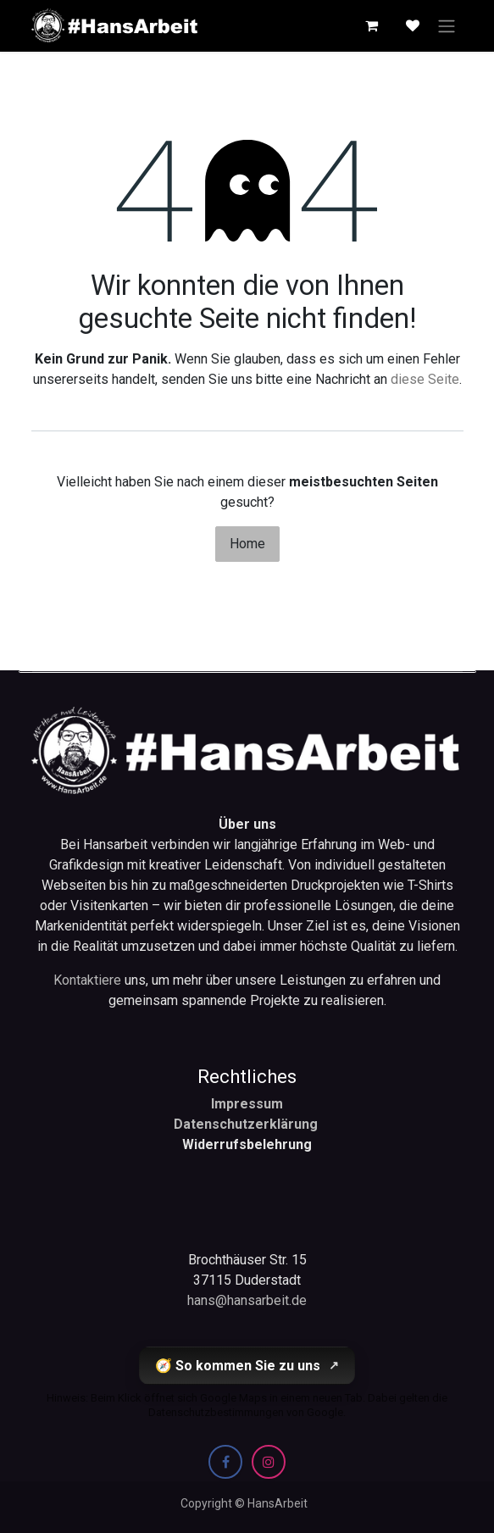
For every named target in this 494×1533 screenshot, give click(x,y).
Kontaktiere (89, 980)
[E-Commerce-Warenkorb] (372, 25)
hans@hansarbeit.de (247, 1300)
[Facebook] (225, 1462)
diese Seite (425, 379)
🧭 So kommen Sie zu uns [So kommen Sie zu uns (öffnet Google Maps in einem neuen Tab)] (247, 1366)
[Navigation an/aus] (446, 25)
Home (247, 544)
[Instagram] (269, 1462)
